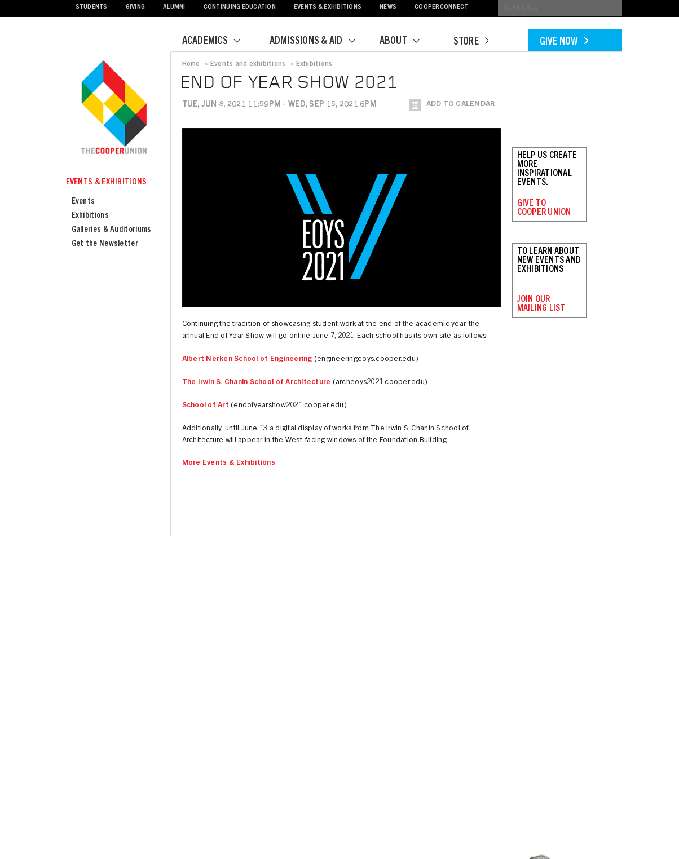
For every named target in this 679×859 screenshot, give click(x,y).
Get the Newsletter (105, 244)
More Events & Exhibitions (229, 463)
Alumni (174, 7)
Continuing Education (240, 7)
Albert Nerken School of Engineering (247, 359)
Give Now (564, 42)
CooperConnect (441, 7)
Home (191, 64)
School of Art (205, 405)
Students (92, 7)
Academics (218, 42)
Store (470, 42)
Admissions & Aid (319, 42)
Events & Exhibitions (327, 7)
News (388, 7)
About (407, 42)
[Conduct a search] (560, 8)
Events (83, 201)
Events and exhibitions (247, 64)
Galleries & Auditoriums (112, 230)
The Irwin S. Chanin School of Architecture (256, 382)
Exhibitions (90, 216)
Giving (136, 7)
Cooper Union (114, 108)
